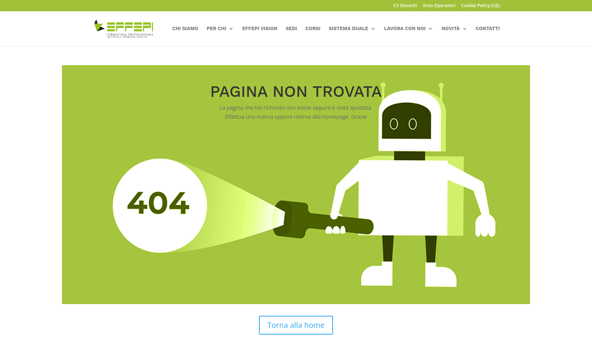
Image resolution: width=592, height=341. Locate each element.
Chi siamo (185, 28)
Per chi (216, 28)
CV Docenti (405, 6)
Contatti (488, 28)
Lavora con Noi (405, 28)
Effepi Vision (259, 28)
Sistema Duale (348, 28)
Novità (450, 28)
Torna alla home (295, 325)
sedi (291, 28)
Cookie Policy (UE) (480, 6)
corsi (313, 28)
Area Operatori (439, 6)
